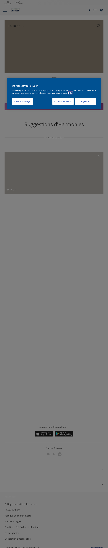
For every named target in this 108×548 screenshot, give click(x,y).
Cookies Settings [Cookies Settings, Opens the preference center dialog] (22, 101)
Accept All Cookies (63, 101)
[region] (54, 93)
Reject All (85, 101)
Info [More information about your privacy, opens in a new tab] (70, 93)
